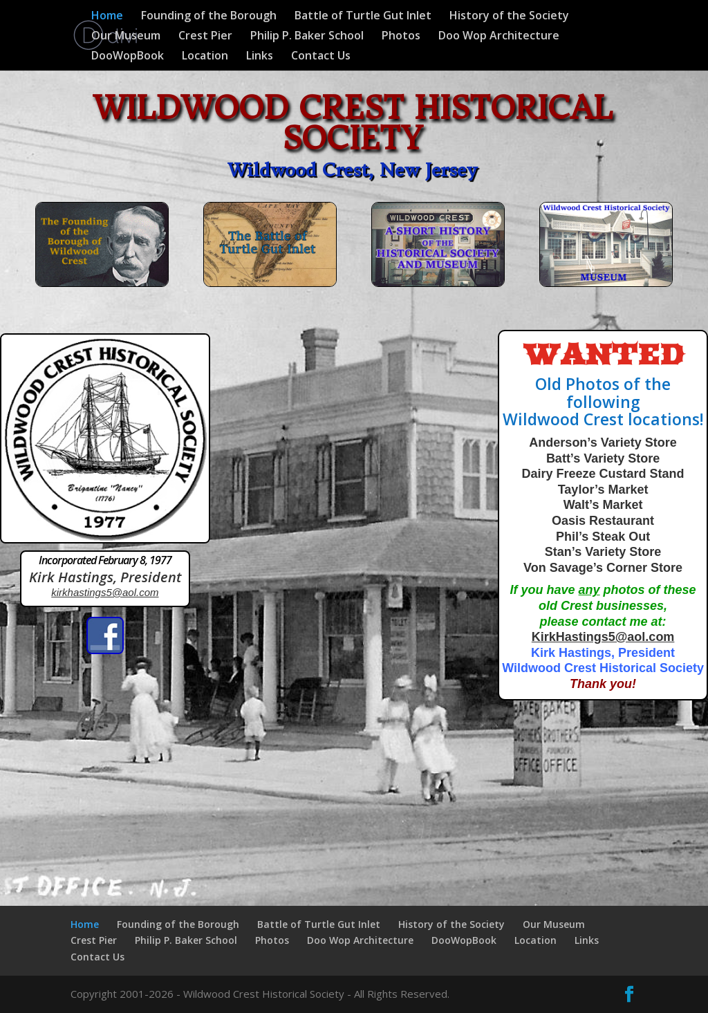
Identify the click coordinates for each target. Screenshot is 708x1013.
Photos (401, 36)
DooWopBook (127, 56)
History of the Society (509, 16)
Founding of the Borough (209, 16)
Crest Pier (205, 36)
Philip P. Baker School (307, 36)
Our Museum (125, 36)
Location (205, 56)
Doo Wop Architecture (498, 36)
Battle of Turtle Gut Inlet (363, 16)
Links (259, 56)
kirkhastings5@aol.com (104, 592)
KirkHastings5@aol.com (603, 637)
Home (107, 16)
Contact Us (321, 56)
